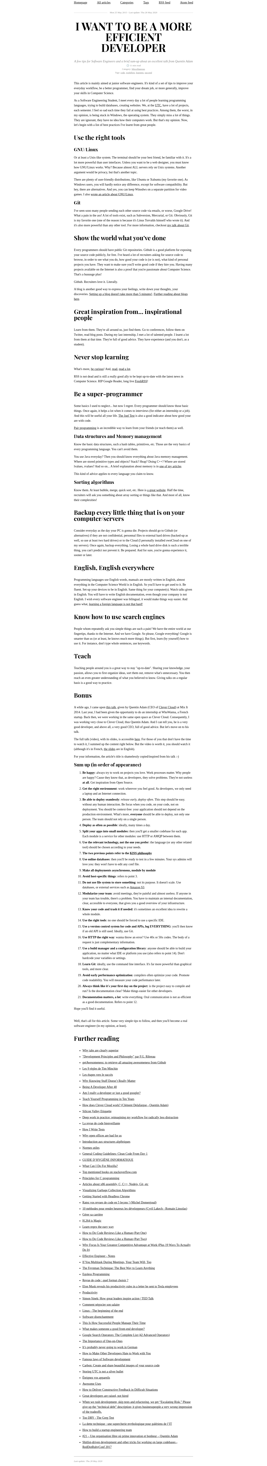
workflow (130, 72)
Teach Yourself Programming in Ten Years (108, 1099)
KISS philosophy (141, 853)
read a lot (124, 369)
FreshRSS (141, 381)
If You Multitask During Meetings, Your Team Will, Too (116, 1262)
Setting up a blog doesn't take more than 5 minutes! (120, 294)
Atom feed (186, 2)
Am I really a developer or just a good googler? (111, 1093)
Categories (127, 2)
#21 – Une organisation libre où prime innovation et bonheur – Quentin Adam (130, 1436)
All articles (104, 2)
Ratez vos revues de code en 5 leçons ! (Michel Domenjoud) (119, 1202)
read (114, 369)
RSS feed (164, 2)
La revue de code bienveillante (101, 1123)
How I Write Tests (93, 1129)
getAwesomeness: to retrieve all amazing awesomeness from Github (124, 1062)
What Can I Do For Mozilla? (100, 1166)
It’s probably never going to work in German (109, 1347)
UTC (158, 105)
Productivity (90, 1292)
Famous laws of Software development (106, 1359)
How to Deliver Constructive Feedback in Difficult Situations (120, 1389)
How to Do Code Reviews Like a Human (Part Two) (114, 1239)
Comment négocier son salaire (101, 1304)
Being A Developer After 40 (99, 1087)
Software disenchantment (97, 1317)
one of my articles (170, 466)
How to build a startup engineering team (107, 1430)
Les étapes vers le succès (97, 1074)
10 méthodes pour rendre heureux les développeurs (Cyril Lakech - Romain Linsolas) (134, 1208)
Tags (146, 2)
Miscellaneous (138, 69)
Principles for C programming (100, 1178)
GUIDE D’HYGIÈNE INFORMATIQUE (107, 1160)
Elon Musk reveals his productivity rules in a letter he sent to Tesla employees (130, 1286)
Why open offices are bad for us (102, 1135)
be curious (97, 369)
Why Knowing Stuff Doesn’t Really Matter (109, 1081)
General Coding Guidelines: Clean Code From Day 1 (114, 1153)
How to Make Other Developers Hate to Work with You (116, 1353)
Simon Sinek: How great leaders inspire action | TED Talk (118, 1298)
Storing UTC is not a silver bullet (102, 1371)
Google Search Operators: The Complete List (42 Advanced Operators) (126, 1335)
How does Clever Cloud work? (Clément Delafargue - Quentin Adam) (125, 1105)
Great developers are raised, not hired (105, 1396)
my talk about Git (178, 225)
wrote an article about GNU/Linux (112, 194)
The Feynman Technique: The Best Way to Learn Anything (118, 1268)
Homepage (80, 2)
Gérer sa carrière (92, 1214)
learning (140, 72)
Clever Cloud (167, 707)
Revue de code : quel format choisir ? (105, 1280)
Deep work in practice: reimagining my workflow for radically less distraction (130, 1117)
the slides (109, 749)
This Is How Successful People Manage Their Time (114, 1323)
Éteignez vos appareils (96, 1377)
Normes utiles (91, 1147)
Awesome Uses (91, 1383)
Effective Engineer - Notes (98, 1256)
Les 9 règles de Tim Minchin (100, 1068)
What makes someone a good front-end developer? (113, 1329)
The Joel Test (126, 415)
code (123, 72)
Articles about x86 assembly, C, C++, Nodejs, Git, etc (115, 1184)
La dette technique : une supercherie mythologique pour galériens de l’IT (127, 1424)
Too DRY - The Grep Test (98, 1417)
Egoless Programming (96, 1274)
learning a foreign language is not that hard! (116, 604)
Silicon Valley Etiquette (97, 1111)
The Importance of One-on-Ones (102, 1341)
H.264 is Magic (91, 1220)
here (137, 739)
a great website (156, 490)
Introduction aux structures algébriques (106, 1141)
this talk (111, 707)
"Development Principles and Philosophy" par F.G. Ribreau (118, 1056)
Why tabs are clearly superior (100, 1050)
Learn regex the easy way (98, 1226)
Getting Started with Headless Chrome (106, 1196)
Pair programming (85, 428)
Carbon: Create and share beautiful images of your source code (121, 1365)
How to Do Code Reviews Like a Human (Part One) (114, 1233)
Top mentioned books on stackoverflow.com (109, 1172)
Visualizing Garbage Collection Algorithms (109, 1190)
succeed (148, 72)
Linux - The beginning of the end (102, 1310)
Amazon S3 (137, 887)
